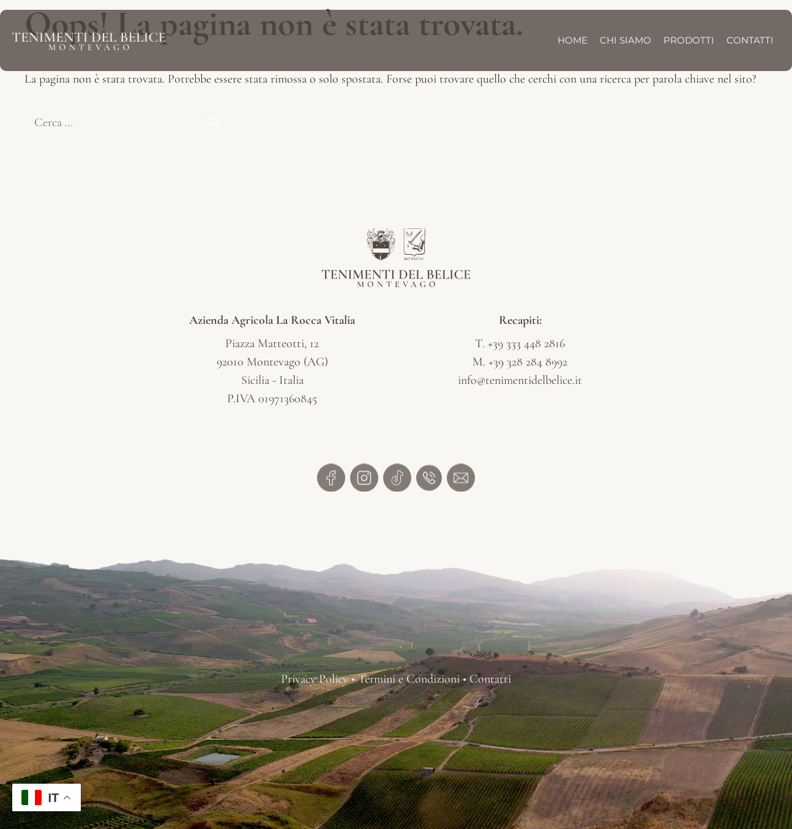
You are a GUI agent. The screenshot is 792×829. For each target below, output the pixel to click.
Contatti (750, 40)
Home (573, 40)
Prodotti (688, 40)
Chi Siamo (625, 40)
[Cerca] (213, 122)
